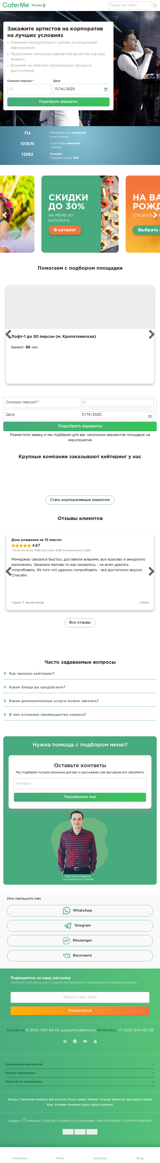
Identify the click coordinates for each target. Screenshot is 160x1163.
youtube (95, 1041)
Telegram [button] (77, 925)
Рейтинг (93, 1099)
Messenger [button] (77, 940)
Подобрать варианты (58, 101)
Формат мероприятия (20, 1073)
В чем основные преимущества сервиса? (47, 714)
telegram (65, 1041)
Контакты (106, 1105)
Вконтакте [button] (77, 955)
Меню (60, 1158)
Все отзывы (80, 622)
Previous (4, 215)
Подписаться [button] (80, 1010)
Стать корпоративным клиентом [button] (80, 500)
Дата (56, 81)
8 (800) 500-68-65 (42, 1030)
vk (85, 1041)
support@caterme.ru (78, 1030)
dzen (75, 1041)
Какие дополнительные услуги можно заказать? (54, 701)
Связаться (100, 1158)
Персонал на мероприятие (23, 1082)
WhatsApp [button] (77, 910)
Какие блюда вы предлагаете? (37, 687)
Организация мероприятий (24, 1064)
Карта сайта (90, 1105)
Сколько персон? (20, 81)
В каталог (65, 230)
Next (155, 215)
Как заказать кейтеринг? (32, 673)
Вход (140, 1158)
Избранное (20, 1158)
